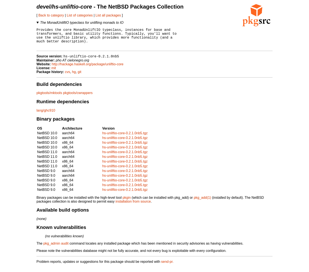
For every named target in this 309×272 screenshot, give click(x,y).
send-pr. (167, 266)
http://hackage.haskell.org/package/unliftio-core (87, 69)
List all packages (108, 15)
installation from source (133, 206)
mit (53, 73)
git (79, 77)
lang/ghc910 (45, 115)
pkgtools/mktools (49, 98)
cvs (67, 77)
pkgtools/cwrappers (78, 98)
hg (74, 77)
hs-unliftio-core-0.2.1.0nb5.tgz (125, 138)
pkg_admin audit (55, 248)
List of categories (80, 15)
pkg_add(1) (202, 202)
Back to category (51, 15)
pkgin (127, 202)
